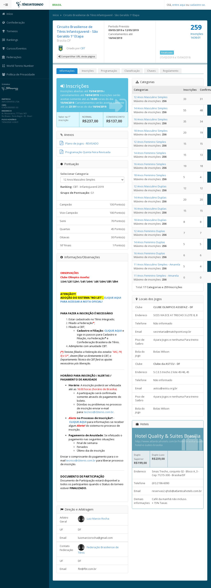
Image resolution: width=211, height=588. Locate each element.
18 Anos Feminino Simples (150, 175)
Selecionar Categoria (75, 174)
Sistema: (7, 84)
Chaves (152, 71)
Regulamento (171, 71)
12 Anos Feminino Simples (150, 142)
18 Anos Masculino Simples (151, 131)
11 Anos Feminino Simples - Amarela (156, 275)
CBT (83, 48)
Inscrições (88, 71)
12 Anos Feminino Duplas (149, 231)
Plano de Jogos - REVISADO (79, 143)
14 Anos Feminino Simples (150, 153)
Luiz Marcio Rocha (98, 519)
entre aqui (178, 5)
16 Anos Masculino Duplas (150, 208)
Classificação (132, 71)
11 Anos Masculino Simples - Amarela (157, 264)
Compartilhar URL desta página (77, 56)
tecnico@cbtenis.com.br (99, 412)
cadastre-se (197, 5)
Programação (109, 71)
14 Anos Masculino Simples (151, 108)
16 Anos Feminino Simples (150, 164)
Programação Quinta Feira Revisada (85, 152)
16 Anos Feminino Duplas (149, 253)
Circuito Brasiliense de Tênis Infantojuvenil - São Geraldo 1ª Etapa (102, 15)
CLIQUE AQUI (113, 330)
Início (56, 15)
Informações (67, 71)
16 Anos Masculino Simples (151, 119)
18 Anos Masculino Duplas (150, 220)
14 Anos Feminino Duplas (149, 242)
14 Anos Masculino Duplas (150, 197)
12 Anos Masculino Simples (151, 97)
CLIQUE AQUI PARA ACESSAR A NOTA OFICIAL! (91, 299)
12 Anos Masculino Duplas (150, 186)
